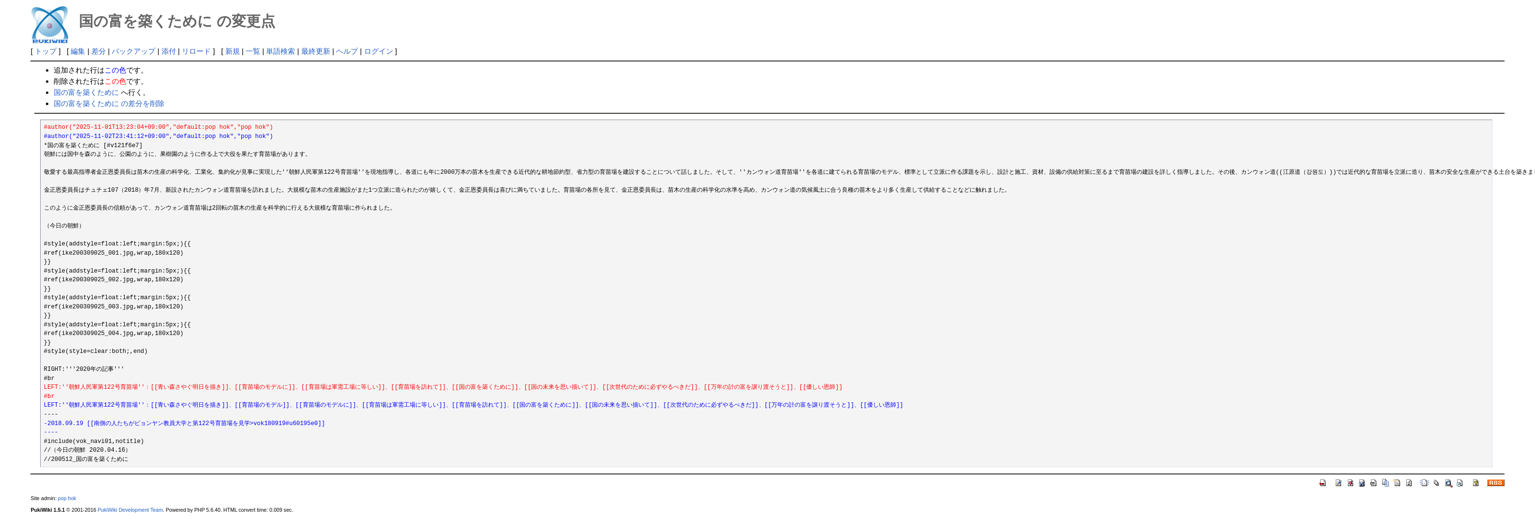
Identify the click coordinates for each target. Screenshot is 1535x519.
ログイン (378, 51)
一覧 (253, 51)
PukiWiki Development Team (130, 510)
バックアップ (133, 51)
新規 (232, 51)
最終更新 (315, 51)
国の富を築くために (86, 92)
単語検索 (280, 51)
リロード (196, 51)
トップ (46, 51)
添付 (169, 51)
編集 (78, 51)
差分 (98, 51)
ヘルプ (347, 51)
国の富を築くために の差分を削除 (109, 103)
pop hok (67, 498)
